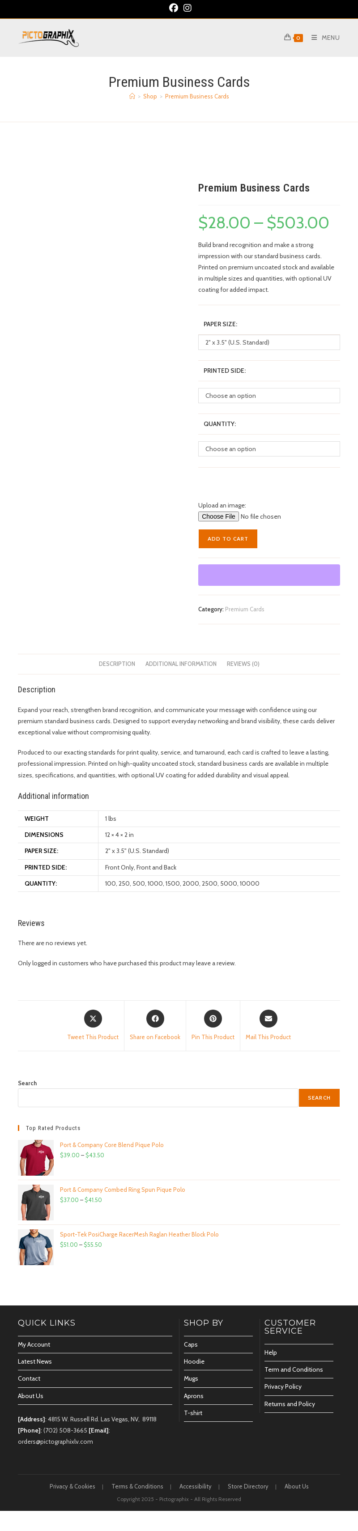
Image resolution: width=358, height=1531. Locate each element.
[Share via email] (268, 1026)
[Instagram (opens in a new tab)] (186, 8)
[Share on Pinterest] (213, 1026)
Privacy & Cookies (72, 1486)
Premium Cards (244, 609)
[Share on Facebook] (155, 1026)
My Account (34, 1344)
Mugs (191, 1378)
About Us (30, 1396)
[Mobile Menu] (322, 38)
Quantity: (220, 424)
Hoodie (194, 1361)
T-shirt (193, 1413)
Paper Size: (220, 324)
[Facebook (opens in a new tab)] (173, 8)
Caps (191, 1344)
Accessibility (195, 1486)
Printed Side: (225, 371)
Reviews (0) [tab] (243, 664)
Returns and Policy (289, 1404)
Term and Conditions (293, 1369)
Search (27, 1083)
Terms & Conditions (137, 1486)
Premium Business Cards (197, 96)
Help (270, 1352)
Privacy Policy (283, 1386)
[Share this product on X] (93, 1026)
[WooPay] (269, 575)
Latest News (35, 1361)
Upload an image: (222, 505)
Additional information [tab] (181, 664)
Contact (29, 1378)
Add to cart (228, 538)
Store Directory (248, 1486)
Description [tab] (117, 664)
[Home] (132, 96)
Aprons (194, 1396)
